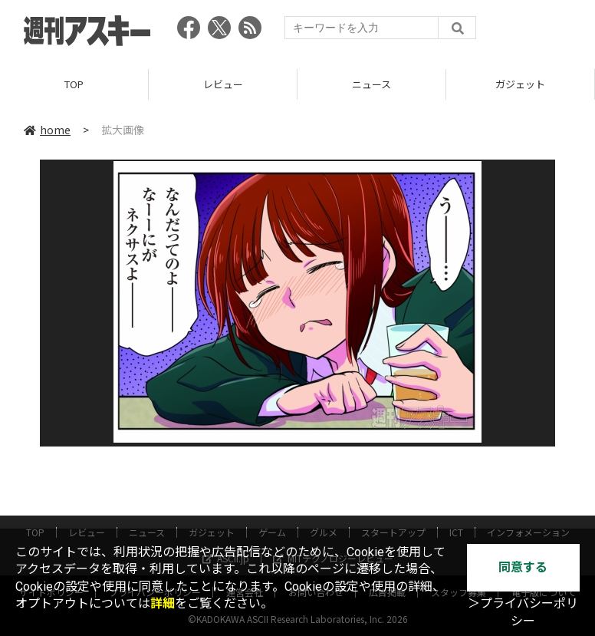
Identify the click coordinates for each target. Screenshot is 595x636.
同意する (522, 567)
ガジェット (520, 84)
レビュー (223, 84)
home (47, 129)
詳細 (162, 603)
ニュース (371, 84)
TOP (74, 84)
